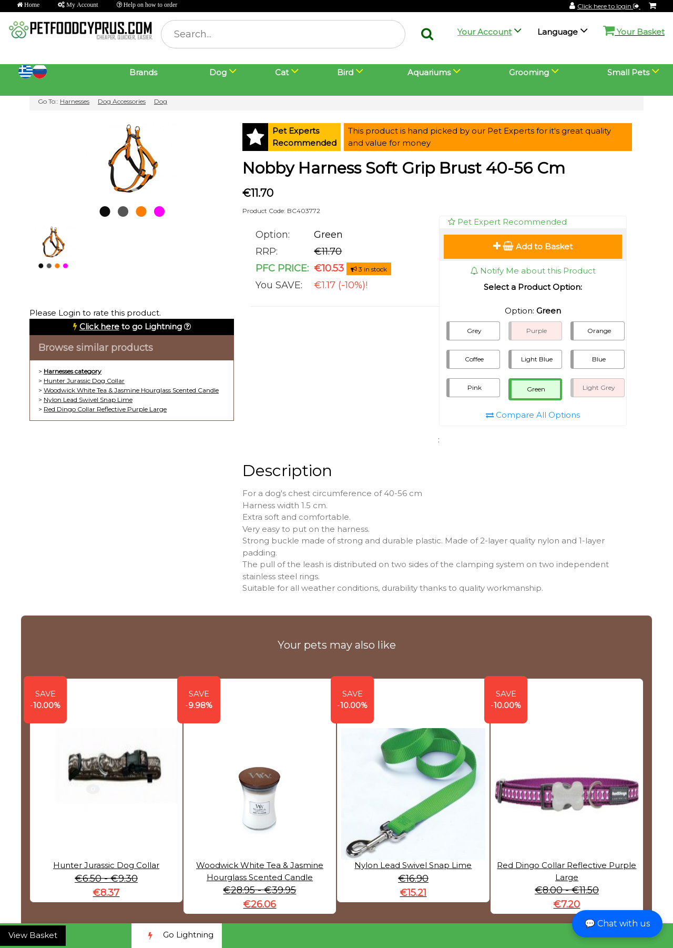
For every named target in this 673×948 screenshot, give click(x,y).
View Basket (32, 935)
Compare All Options (533, 415)
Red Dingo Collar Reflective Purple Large (105, 409)
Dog (160, 101)
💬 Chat (617, 924)
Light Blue (537, 359)
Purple (536, 331)
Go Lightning (176, 935)
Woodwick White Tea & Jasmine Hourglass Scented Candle (131, 390)
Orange (599, 331)
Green (536, 389)
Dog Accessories (122, 101)
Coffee (474, 359)
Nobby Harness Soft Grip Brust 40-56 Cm (403, 168)
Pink (474, 387)
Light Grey (599, 387)
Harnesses (74, 101)
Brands (143, 72)
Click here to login (608, 6)
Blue (599, 359)
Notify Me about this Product (533, 271)
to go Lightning (130, 326)
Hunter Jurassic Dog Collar (84, 381)
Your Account (484, 32)
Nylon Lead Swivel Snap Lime (88, 400)
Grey (474, 331)
